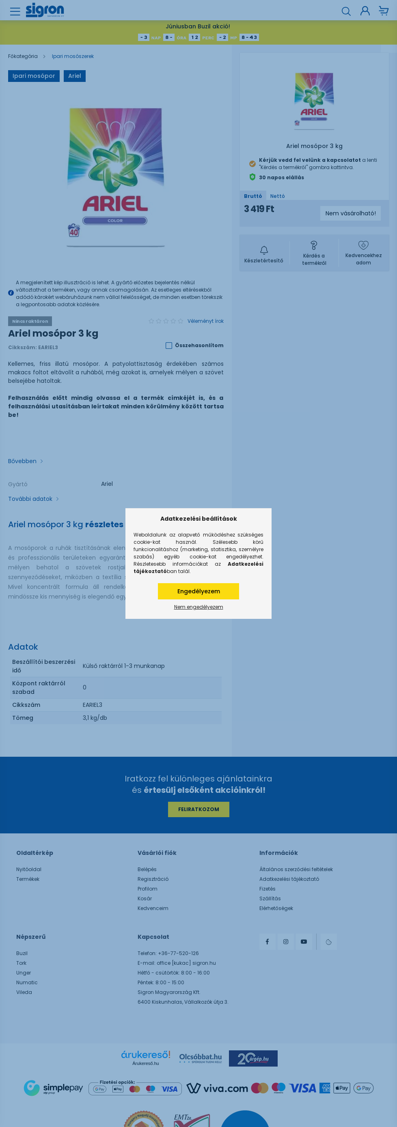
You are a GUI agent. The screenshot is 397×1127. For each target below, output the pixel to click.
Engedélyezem (198, 591)
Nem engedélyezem (198, 606)
